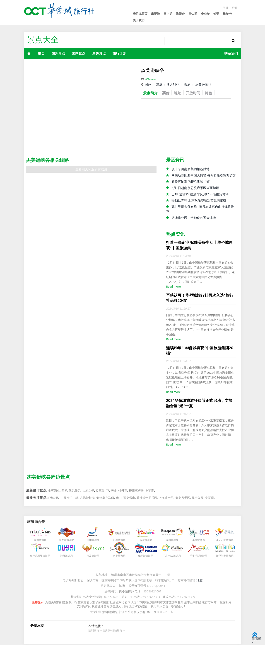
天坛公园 (197, 499)
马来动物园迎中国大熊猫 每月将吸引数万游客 (203, 175)
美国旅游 (197, 541)
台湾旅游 (144, 541)
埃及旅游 (92, 556)
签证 (216, 14)
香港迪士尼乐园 (147, 499)
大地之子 (88, 492)
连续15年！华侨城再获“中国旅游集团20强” (199, 351)
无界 (64, 492)
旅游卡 (227, 14)
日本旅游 (92, 541)
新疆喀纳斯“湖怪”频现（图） (191, 182)
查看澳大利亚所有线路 (91, 169)
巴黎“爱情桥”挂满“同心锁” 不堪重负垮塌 (200, 194)
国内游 (168, 14)
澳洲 (159, 84)
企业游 (205, 14)
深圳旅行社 (95, 631)
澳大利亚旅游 (223, 541)
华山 (119, 499)
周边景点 (99, 53)
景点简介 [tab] (151, 92)
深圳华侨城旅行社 (113, 631)
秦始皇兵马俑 (105, 499)
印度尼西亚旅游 (39, 556)
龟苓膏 (149, 492)
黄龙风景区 (182, 499)
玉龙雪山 (129, 499)
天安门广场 (71, 499)
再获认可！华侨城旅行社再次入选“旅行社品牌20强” (199, 298)
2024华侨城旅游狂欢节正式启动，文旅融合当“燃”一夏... (199, 404)
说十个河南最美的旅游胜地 (190, 169)
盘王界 (100, 492)
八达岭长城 (87, 499)
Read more (173, 287)
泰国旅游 (39, 541)
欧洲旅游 (171, 541)
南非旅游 (118, 556)
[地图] (199, 581)
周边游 (192, 14)
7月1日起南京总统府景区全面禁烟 (195, 188)
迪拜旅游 (65, 556)
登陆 (225, 8)
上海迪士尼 (166, 499)
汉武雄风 (75, 492)
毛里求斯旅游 (197, 556)
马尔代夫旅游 (170, 556)
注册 (235, 8)
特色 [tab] (212, 92)
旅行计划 (119, 53)
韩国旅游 (118, 541)
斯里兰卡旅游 (223, 556)
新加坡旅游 (65, 541)
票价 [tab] (167, 92)
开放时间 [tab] (196, 92)
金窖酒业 (54, 492)
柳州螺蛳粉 (136, 492)
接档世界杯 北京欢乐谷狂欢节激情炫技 (198, 201)
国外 (148, 84)
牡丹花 (122, 492)
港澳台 (180, 14)
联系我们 (231, 53)
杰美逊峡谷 (203, 84)
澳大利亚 (172, 84)
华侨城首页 (140, 14)
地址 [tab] (179, 92)
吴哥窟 (209, 499)
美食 (114, 492)
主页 (41, 53)
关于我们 (139, 20)
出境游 (155, 14)
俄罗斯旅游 (144, 556)
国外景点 (58, 53)
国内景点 (78, 53)
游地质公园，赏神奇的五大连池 (193, 218)
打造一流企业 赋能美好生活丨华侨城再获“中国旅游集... (199, 246)
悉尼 (187, 84)
